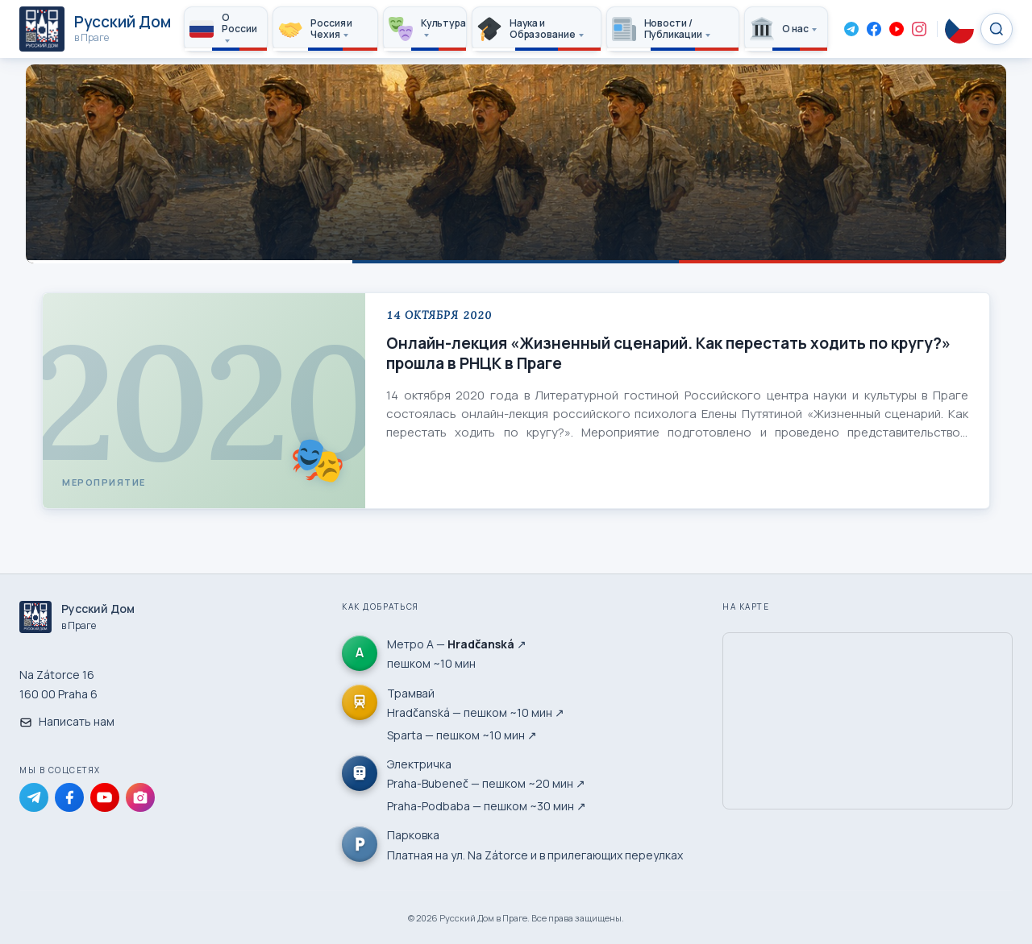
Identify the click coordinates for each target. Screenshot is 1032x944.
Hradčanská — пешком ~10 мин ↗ (475, 712)
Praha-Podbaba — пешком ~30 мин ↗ (486, 806)
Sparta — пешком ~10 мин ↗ (462, 735)
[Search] (996, 29)
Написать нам (66, 721)
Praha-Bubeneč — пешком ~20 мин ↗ (486, 783)
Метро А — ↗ (456, 644)
